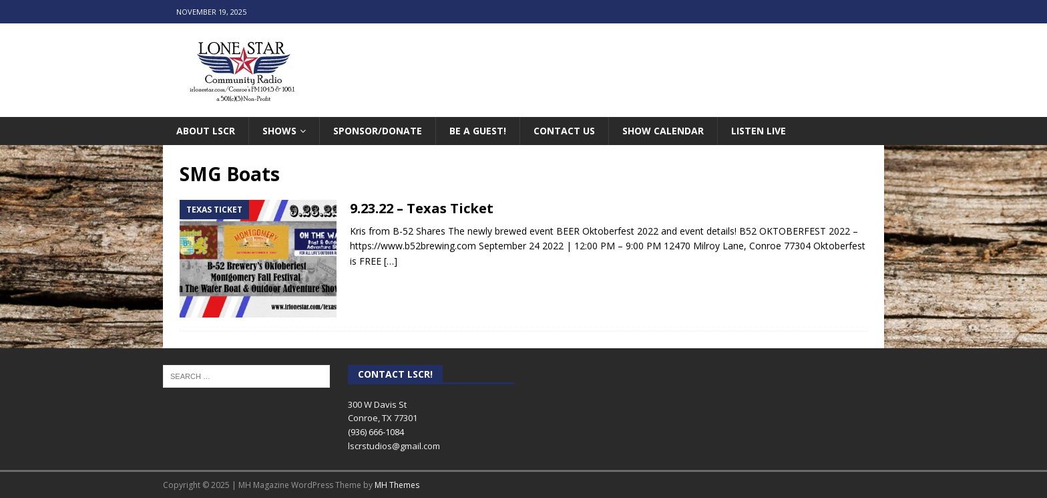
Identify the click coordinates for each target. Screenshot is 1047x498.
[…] (390, 261)
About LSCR (205, 130)
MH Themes (397, 485)
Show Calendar (663, 130)
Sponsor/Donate (377, 130)
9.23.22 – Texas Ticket (421, 208)
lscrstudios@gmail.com (394, 446)
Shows (279, 130)
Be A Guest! (477, 130)
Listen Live (758, 130)
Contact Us (564, 130)
